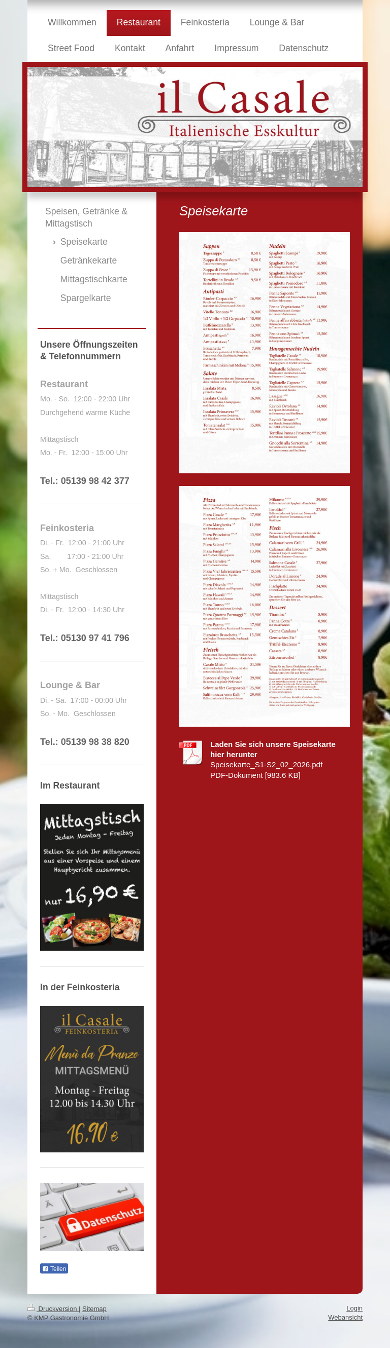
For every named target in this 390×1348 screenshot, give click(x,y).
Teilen (54, 1268)
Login (354, 1308)
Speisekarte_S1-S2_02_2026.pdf (266, 764)
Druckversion (53, 1309)
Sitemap (94, 1309)
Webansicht (345, 1317)
